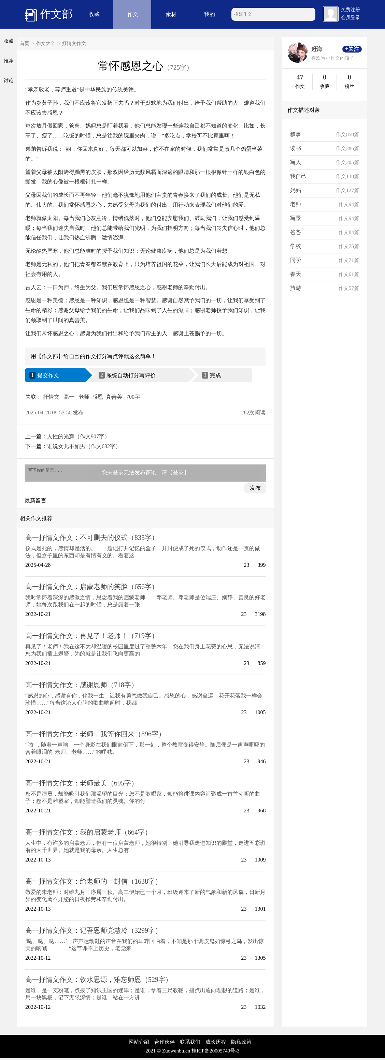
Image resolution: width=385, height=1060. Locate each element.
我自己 (298, 176)
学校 (295, 246)
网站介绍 (139, 1044)
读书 (295, 148)
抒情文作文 (74, 43)
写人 (295, 162)
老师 (84, 397)
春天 (295, 274)
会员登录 (350, 17)
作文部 (49, 14)
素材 (171, 14)
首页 (24, 43)
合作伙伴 (164, 1044)
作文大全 (45, 43)
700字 (133, 397)
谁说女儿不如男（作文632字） (84, 446)
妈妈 (295, 190)
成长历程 (215, 1044)
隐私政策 (241, 1044)
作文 (132, 14)
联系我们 (190, 1044)
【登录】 (178, 473)
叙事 (295, 134)
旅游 (295, 288)
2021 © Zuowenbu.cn (167, 1053)
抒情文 (51, 397)
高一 (68, 397)
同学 (295, 260)
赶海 (316, 49)
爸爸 (295, 232)
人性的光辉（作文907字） (78, 436)
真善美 (114, 397)
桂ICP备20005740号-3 (215, 1053)
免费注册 (350, 9)
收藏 (94, 14)
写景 (295, 218)
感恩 (97, 397)
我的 (209, 14)
